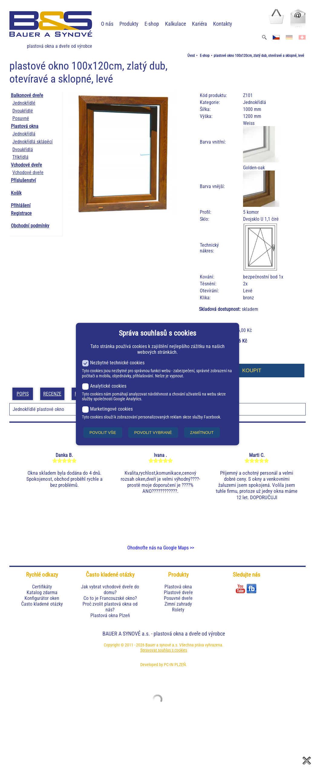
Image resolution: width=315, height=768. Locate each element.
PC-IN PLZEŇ (175, 664)
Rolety (178, 610)
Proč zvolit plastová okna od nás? (110, 607)
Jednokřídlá (23, 134)
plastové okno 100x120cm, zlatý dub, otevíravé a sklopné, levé (259, 56)
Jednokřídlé (23, 103)
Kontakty (222, 24)
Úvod (191, 56)
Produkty (128, 24)
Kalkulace (175, 24)
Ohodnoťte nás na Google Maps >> (160, 548)
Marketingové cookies (107, 409)
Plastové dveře (178, 592)
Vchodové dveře (26, 165)
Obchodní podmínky (30, 226)
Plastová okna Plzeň (110, 615)
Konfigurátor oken (41, 598)
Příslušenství (23, 180)
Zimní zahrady (178, 604)
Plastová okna (24, 126)
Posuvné (20, 118)
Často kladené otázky (42, 604)
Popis (23, 394)
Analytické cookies (104, 386)
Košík (16, 193)
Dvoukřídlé (22, 111)
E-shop (152, 24)
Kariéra (199, 24)
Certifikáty (42, 587)
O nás (107, 24)
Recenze (52, 394)
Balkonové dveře (27, 95)
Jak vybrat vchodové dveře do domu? (110, 589)
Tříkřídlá (20, 157)
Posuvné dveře (178, 598)
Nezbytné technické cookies (113, 363)
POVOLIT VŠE (102, 432)
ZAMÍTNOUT (202, 432)
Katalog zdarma (42, 592)
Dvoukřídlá (22, 149)
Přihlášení (21, 205)
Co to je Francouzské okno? (110, 598)
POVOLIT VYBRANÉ (153, 432)
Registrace (21, 213)
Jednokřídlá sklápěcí (32, 142)
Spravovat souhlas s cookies (163, 650)
